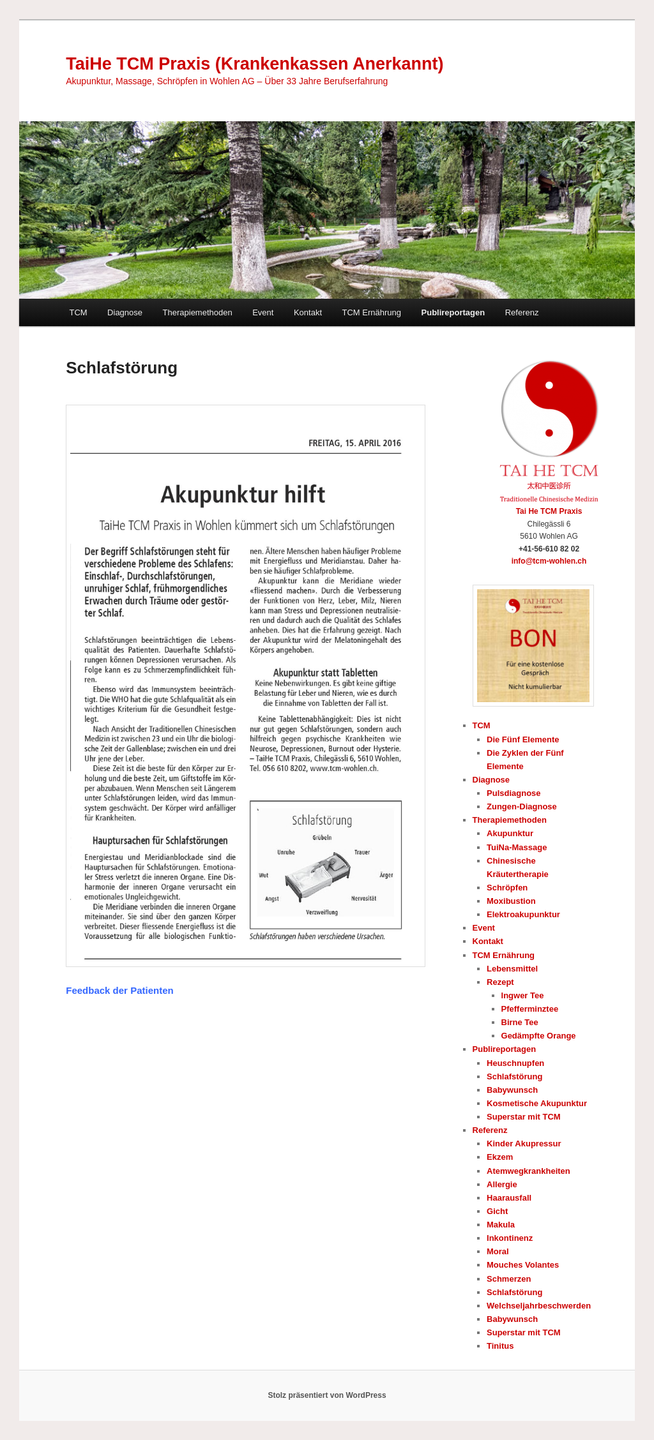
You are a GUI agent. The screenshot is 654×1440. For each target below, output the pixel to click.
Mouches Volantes (523, 1265)
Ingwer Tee (522, 995)
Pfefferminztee (530, 1009)
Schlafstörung (514, 1076)
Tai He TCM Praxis (549, 511)
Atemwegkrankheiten (528, 1171)
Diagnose (124, 312)
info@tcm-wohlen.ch (549, 561)
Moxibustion (511, 901)
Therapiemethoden (197, 312)
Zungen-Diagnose (522, 806)
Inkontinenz (510, 1238)
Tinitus (500, 1346)
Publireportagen (453, 312)
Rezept (500, 982)
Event (262, 312)
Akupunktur (510, 833)
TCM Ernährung (371, 312)
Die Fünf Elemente (523, 739)
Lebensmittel (512, 968)
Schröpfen (507, 887)
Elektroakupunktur (523, 914)
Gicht (497, 1211)
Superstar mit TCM (524, 1116)
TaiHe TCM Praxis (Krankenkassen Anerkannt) (254, 63)
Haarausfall (509, 1198)
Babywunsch (512, 1090)
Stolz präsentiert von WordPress (327, 1395)
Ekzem (500, 1157)
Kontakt (308, 312)
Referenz (522, 312)
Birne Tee (519, 1022)
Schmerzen (509, 1279)
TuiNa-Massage (517, 847)
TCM (78, 312)
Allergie (502, 1184)
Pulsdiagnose (514, 793)
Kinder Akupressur (524, 1143)
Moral (498, 1251)
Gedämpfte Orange (538, 1035)
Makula (501, 1224)
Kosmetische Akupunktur (537, 1103)
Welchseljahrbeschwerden (539, 1305)
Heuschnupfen (515, 1063)
